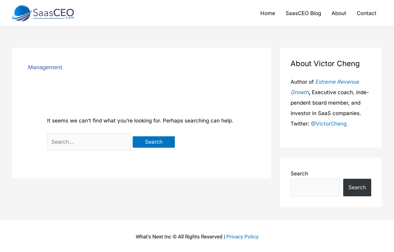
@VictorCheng (329, 124)
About (339, 13)
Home (267, 13)
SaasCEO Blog (303, 13)
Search (299, 173)
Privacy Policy (242, 237)
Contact (366, 13)
